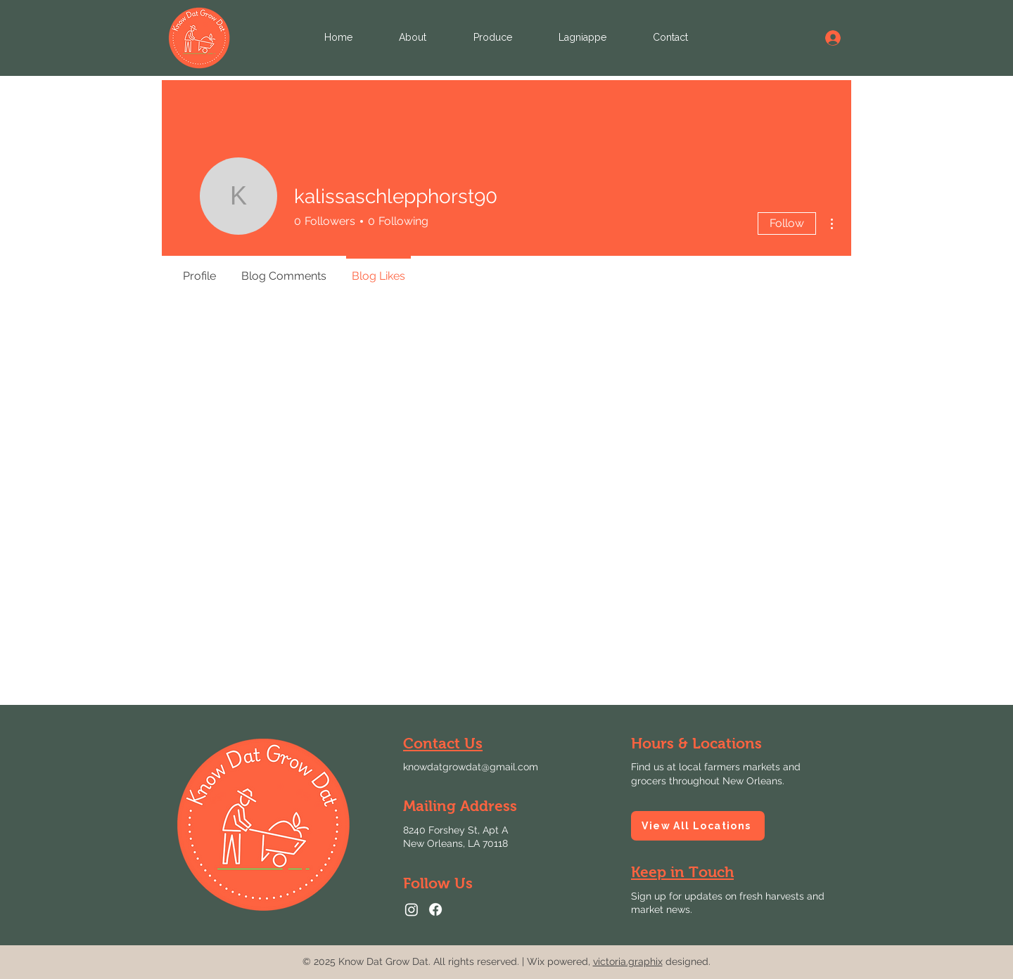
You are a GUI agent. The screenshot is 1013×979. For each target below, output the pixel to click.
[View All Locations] (698, 826)
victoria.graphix (628, 961)
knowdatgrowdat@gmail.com (470, 766)
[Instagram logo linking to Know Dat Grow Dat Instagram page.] (411, 909)
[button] (682, 872)
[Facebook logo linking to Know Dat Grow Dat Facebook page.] (435, 909)
